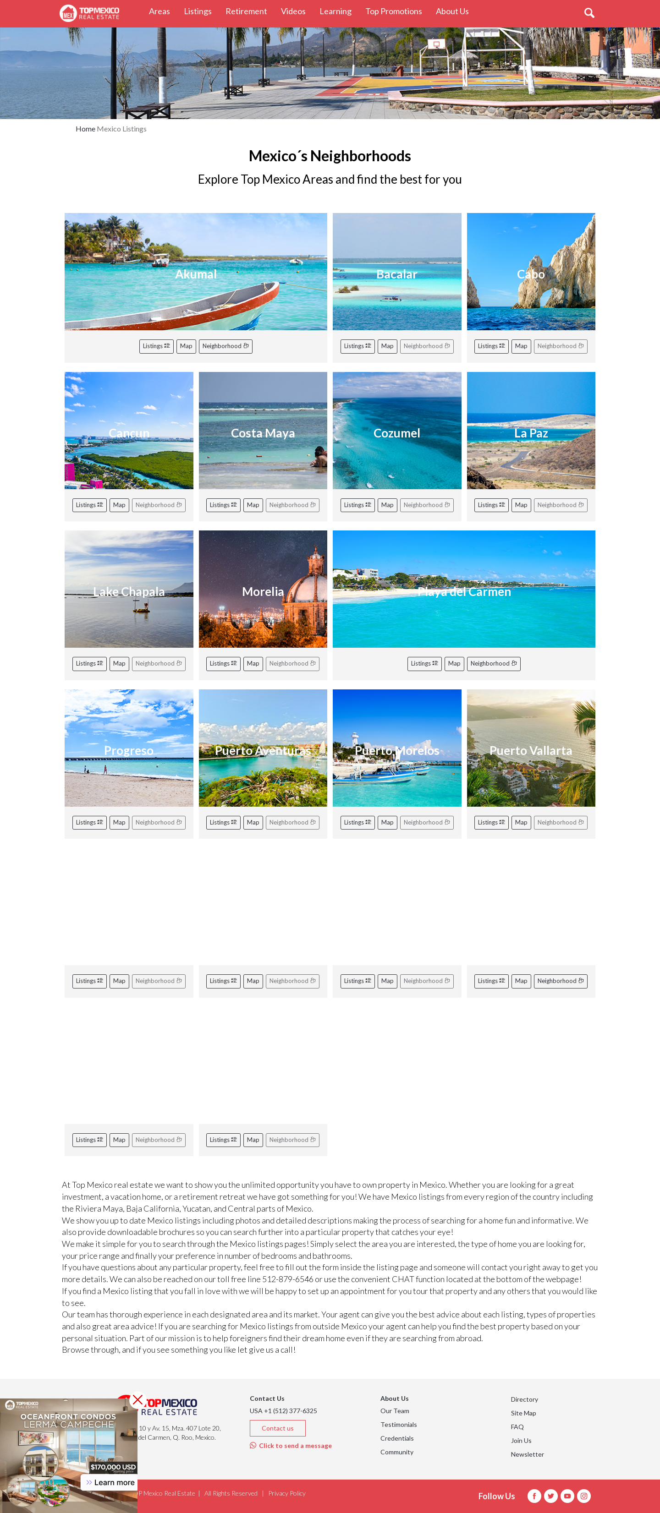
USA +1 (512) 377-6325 (283, 1411)
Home (85, 128)
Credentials (397, 1438)
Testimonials (398, 1424)
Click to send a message (291, 1445)
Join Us (521, 1440)
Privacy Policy (287, 1493)
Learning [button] (338, 10)
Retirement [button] (250, 10)
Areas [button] (163, 10)
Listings (156, 346)
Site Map (523, 1413)
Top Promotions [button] (397, 10)
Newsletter (527, 1454)
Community (396, 1452)
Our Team (394, 1411)
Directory (524, 1399)
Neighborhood (226, 346)
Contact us (278, 1428)
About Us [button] (456, 10)
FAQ (517, 1427)
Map (186, 346)
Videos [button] (297, 10)
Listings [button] (201, 10)
